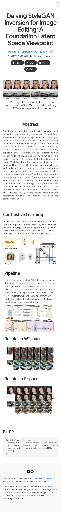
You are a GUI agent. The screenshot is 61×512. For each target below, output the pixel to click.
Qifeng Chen (44, 52)
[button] (57, 3)
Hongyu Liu (13, 52)
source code (45, 486)
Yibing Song (28, 52)
